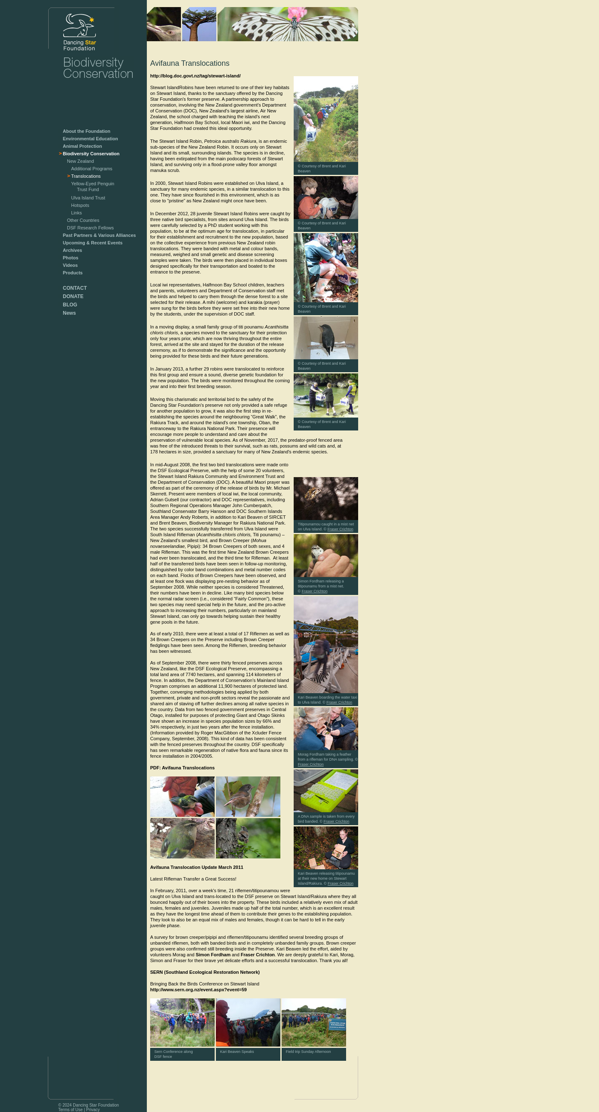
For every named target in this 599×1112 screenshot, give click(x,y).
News (69, 313)
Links (76, 212)
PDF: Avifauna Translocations (182, 767)
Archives (72, 250)
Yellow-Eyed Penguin (90, 187)
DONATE (73, 296)
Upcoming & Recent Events (93, 242)
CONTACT (75, 288)
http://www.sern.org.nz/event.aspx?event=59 (198, 989)
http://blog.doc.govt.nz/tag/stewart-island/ (195, 75)
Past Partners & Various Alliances (99, 235)
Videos (70, 265)
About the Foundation (86, 131)
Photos (70, 257)
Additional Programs (91, 168)
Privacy (93, 1109)
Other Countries (83, 220)
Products (73, 272)
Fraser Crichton (258, 954)
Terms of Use (70, 1109)
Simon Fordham (213, 954)
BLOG (70, 305)
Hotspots (80, 205)
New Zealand (80, 161)
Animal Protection (82, 146)
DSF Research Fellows (90, 227)
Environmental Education (90, 138)
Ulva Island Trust (88, 197)
